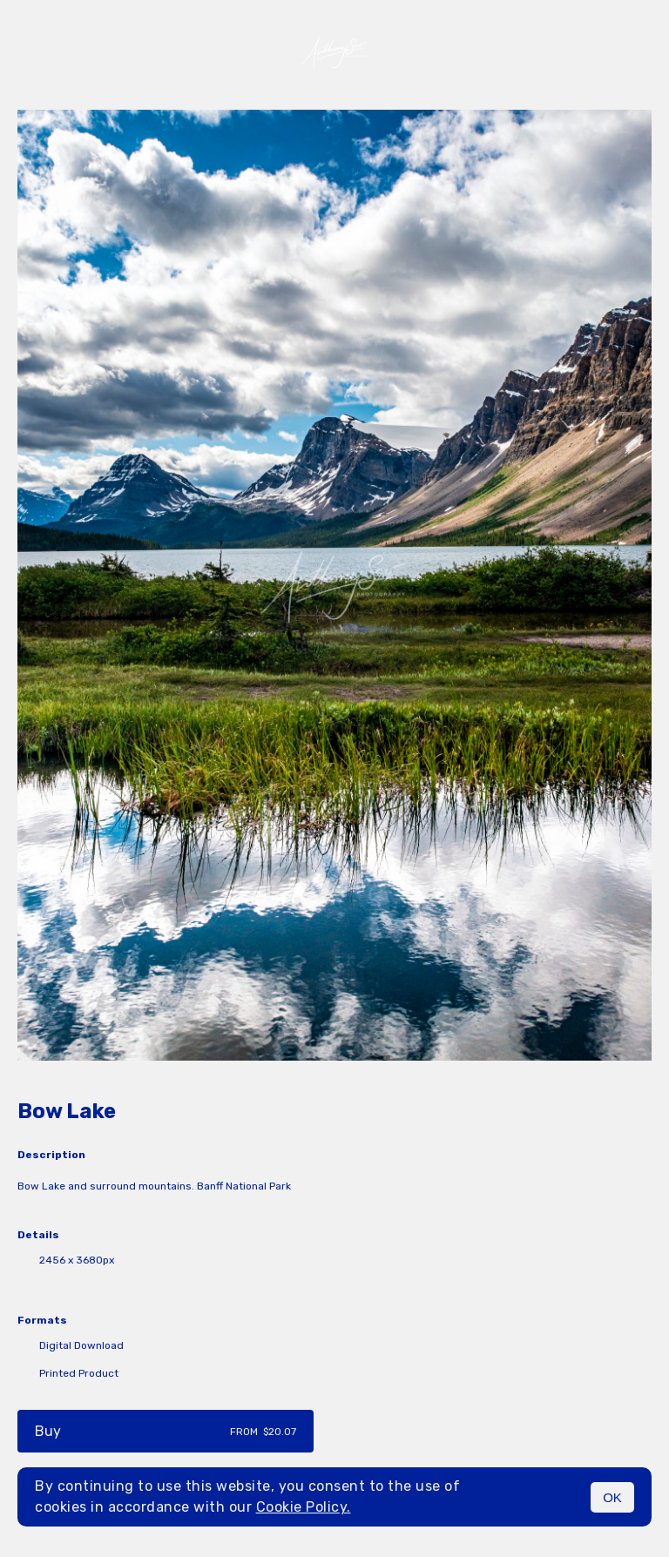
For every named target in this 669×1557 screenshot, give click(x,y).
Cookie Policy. (303, 1507)
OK (612, 1497)
